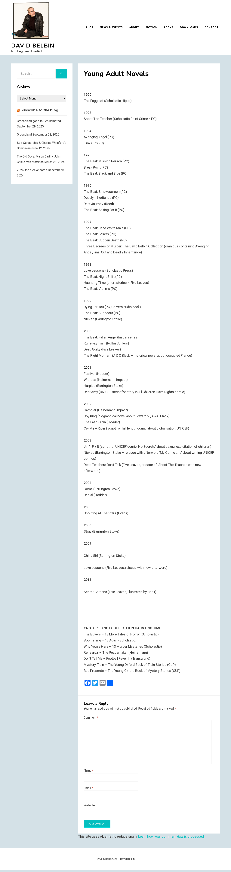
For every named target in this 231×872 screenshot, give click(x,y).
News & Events (112, 28)
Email (88, 790)
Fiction (153, 28)
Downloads (190, 28)
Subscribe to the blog (39, 112)
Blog (91, 28)
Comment (91, 720)
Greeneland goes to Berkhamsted (39, 123)
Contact (213, 28)
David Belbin (32, 47)
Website (89, 807)
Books (170, 28)
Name (89, 773)
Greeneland (24, 137)
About (135, 28)
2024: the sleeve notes (32, 172)
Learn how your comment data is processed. (171, 839)
